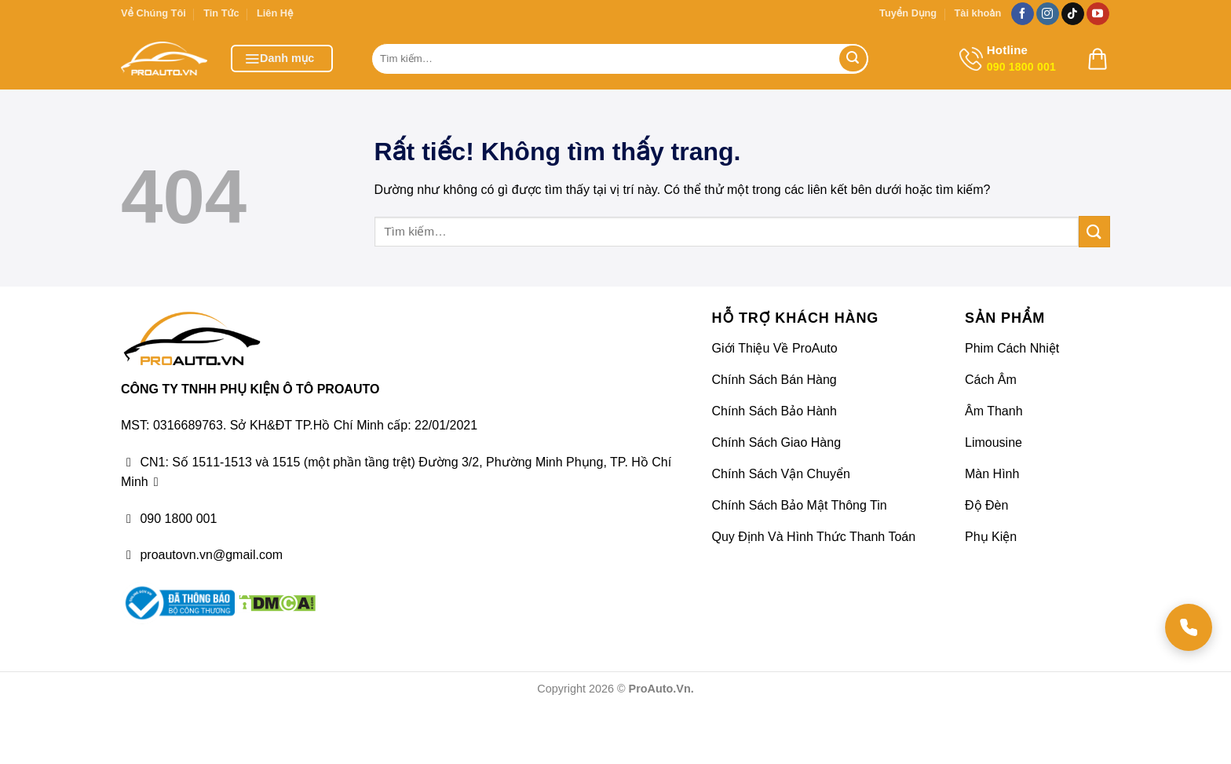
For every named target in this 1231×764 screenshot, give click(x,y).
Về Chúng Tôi (153, 13)
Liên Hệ (275, 13)
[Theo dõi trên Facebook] (1022, 14)
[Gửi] (852, 59)
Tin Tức (221, 13)
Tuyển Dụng (908, 13)
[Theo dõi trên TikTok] (1072, 14)
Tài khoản (977, 13)
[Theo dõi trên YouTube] (1098, 14)
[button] (282, 58)
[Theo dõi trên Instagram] (1047, 14)
